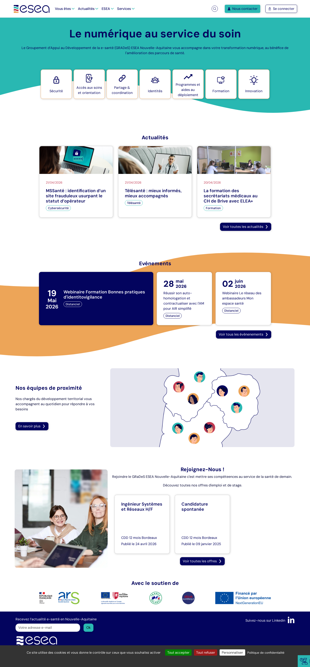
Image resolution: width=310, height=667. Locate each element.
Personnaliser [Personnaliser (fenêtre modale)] (232, 652)
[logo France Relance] (155, 597)
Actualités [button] (88, 8)
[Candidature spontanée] (202, 524)
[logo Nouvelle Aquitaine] (114, 597)
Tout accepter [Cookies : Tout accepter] (178, 652)
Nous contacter (242, 8)
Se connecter (281, 8)
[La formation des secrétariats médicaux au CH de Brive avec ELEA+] (234, 182)
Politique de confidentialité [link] (265, 653)
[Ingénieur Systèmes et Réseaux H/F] (142, 524)
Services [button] (126, 8)
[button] (214, 8)
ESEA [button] (108, 8)
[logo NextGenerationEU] (243, 597)
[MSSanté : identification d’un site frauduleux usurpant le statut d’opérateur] (76, 182)
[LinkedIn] (291, 620)
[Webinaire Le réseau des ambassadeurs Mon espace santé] (243, 298)
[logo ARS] (59, 597)
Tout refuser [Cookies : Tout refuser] (205, 652)
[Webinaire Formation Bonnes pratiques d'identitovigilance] (96, 298)
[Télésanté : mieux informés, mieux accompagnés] (155, 182)
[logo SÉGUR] (188, 597)
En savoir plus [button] (32, 426)
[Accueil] (32, 9)
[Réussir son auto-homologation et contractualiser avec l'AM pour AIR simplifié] (184, 298)
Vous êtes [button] (64, 8)
